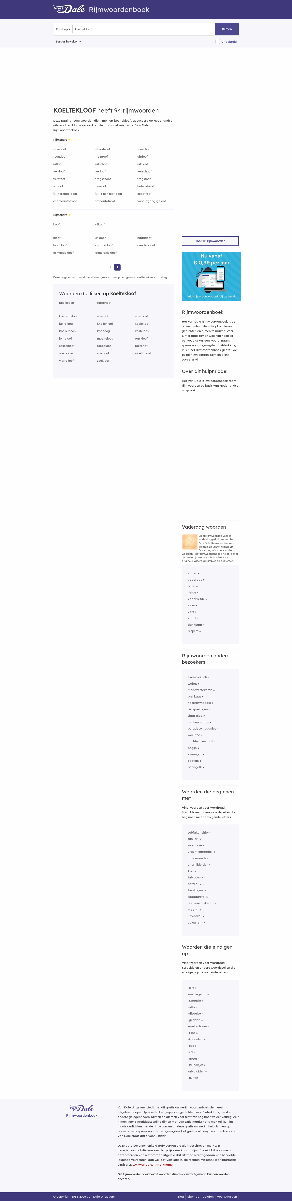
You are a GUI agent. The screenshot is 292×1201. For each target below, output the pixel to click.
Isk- (191, 871)
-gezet (192, 1058)
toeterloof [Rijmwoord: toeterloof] (104, 303)
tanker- (193, 839)
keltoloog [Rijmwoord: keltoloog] (66, 324)
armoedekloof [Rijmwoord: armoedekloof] (63, 253)
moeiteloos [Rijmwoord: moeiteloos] (105, 338)
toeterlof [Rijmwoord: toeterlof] (141, 346)
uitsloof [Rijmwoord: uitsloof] (142, 164)
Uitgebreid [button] (229, 42)
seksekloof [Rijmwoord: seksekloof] (67, 346)
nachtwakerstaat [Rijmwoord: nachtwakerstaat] (200, 741)
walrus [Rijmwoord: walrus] (192, 683)
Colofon (208, 1196)
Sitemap (193, 1196)
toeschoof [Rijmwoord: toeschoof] (144, 149)
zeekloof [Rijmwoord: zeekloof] (103, 360)
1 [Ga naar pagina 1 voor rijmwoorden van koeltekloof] (110, 267)
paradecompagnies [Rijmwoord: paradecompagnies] (202, 728)
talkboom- (195, 877)
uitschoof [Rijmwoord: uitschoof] (102, 164)
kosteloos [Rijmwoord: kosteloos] (142, 331)
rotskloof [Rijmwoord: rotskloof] (141, 338)
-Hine (192, 1033)
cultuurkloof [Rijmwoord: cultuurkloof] (104, 245)
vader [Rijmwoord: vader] (192, 573)
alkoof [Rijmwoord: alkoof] (100, 224)
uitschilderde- (198, 864)
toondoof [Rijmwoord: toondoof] (59, 156)
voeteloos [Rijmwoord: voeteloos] (66, 353)
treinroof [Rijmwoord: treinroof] (101, 156)
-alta (191, 1007)
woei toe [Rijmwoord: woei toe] (194, 735)
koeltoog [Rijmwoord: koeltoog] (103, 331)
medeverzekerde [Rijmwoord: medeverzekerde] (200, 690)
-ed (190, 1052)
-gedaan (194, 1020)
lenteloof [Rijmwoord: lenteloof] (65, 338)
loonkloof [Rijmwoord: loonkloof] (60, 245)
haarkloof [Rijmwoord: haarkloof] (144, 238)
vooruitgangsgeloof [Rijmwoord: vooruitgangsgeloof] (151, 201)
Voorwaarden (227, 1196)
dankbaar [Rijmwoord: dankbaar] (195, 625)
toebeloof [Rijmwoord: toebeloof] (104, 346)
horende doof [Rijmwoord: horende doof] (67, 194)
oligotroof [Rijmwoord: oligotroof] (144, 194)
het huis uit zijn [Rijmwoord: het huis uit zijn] (198, 722)
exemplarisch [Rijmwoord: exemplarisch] (197, 677)
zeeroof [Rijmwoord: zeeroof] (100, 186)
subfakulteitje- (198, 832)
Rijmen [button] (227, 29)
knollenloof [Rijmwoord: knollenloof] (105, 324)
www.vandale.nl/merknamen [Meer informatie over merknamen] (153, 1164)
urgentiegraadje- (200, 852)
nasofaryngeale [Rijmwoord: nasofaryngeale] (199, 703)
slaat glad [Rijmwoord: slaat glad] (195, 715)
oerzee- (193, 884)
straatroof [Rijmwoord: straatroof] (102, 149)
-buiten (193, 1078)
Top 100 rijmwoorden (210, 241)
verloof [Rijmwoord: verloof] (100, 171)
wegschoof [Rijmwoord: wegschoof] (103, 179)
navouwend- (197, 858)
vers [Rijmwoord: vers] (191, 612)
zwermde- (195, 845)
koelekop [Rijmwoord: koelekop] (141, 324)
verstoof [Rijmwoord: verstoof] (59, 179)
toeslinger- (195, 890)
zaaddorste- (197, 897)
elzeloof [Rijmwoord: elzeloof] (102, 316)
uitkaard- (195, 916)
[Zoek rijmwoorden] (94, 29)
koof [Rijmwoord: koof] (56, 224)
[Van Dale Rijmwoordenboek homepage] (71, 9)
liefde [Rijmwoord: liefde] (192, 592)
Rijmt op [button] (62, 29)
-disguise (194, 1013)
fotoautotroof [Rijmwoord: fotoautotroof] (105, 201)
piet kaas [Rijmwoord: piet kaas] (194, 696)
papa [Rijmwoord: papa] (191, 586)
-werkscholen (197, 1026)
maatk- (193, 909)
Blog (180, 1196)
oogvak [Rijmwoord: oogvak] (193, 761)
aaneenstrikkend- (201, 903)
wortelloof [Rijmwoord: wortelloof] (66, 360)
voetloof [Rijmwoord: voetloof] (103, 353)
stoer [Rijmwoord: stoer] (191, 605)
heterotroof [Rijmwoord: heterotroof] (145, 186)
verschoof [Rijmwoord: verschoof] (144, 171)
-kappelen (195, 1039)
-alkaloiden (196, 1071)
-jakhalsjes (195, 1065)
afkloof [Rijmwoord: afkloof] (100, 238)
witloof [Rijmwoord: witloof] (58, 186)
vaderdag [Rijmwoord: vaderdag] (195, 579)
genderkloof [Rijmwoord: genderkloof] (146, 245)
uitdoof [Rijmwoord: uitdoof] (142, 156)
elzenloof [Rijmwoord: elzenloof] (141, 316)
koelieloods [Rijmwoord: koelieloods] (67, 331)
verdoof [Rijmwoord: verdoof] (59, 171)
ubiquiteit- (195, 922)
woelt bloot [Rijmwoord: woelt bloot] (143, 353)
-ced (191, 1046)
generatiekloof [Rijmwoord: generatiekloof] (106, 253)
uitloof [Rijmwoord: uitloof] (58, 164)
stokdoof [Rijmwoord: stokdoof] (59, 149)
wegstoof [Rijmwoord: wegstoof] (144, 179)
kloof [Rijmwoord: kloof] (57, 238)
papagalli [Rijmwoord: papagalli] (195, 767)
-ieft (191, 988)
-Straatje (194, 1000)
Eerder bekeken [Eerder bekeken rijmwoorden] (67, 41)
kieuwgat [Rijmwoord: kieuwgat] (194, 754)
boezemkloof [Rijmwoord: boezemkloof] (68, 316)
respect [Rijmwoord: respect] (193, 631)
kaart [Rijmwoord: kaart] (192, 618)
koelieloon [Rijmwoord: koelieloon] (66, 303)
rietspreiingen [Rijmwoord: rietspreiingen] (198, 709)
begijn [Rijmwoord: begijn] (192, 748)
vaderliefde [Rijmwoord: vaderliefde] (196, 599)
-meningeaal (197, 994)
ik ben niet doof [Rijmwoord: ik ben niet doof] (111, 194)
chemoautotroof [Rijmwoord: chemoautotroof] (65, 201)
